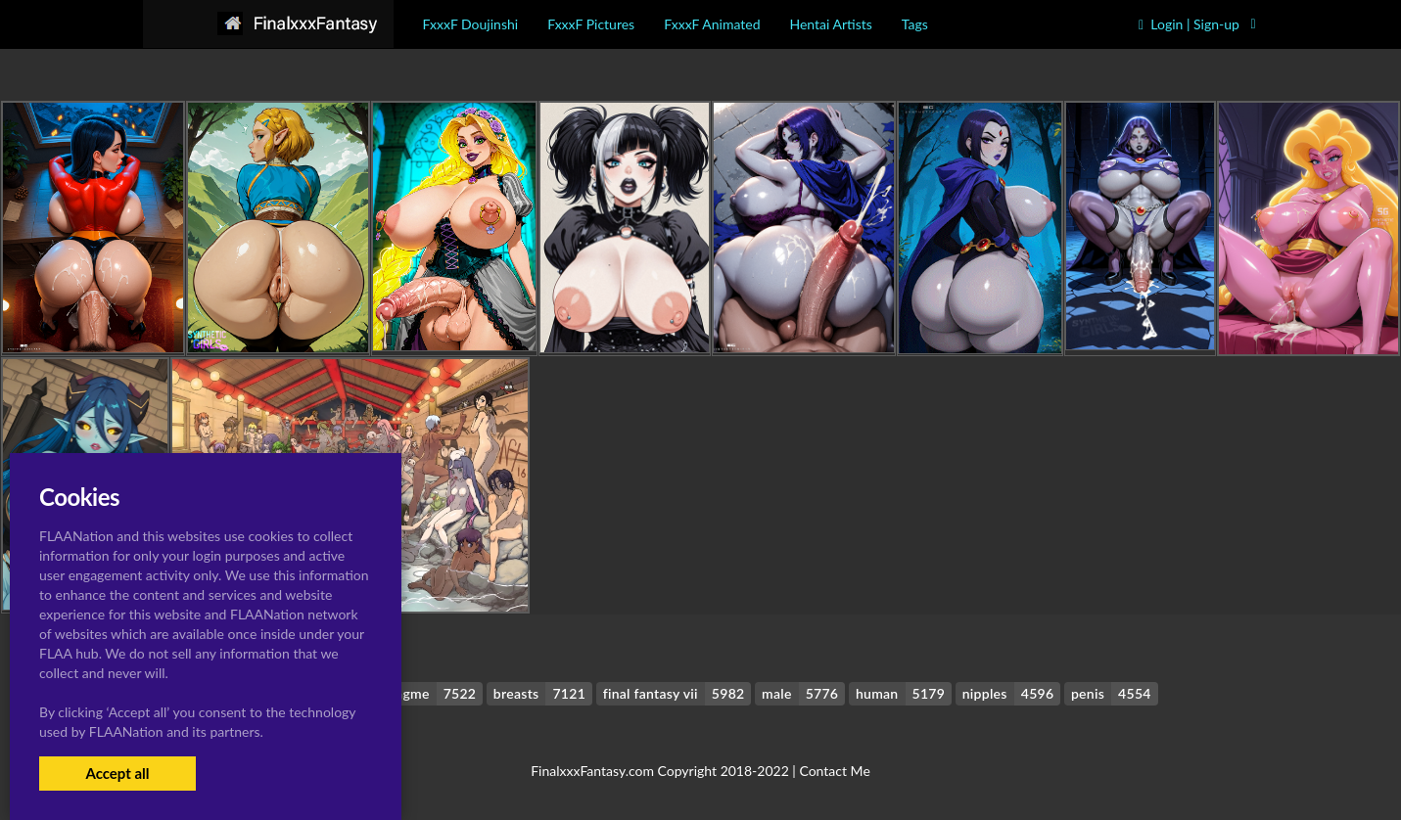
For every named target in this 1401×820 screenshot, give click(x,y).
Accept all (117, 773)
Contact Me (834, 770)
